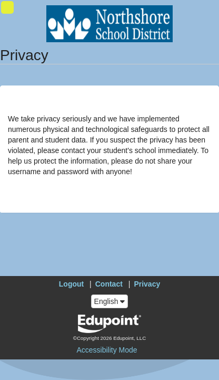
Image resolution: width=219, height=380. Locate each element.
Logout (71, 284)
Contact (109, 284)
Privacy (147, 284)
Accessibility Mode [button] (106, 350)
